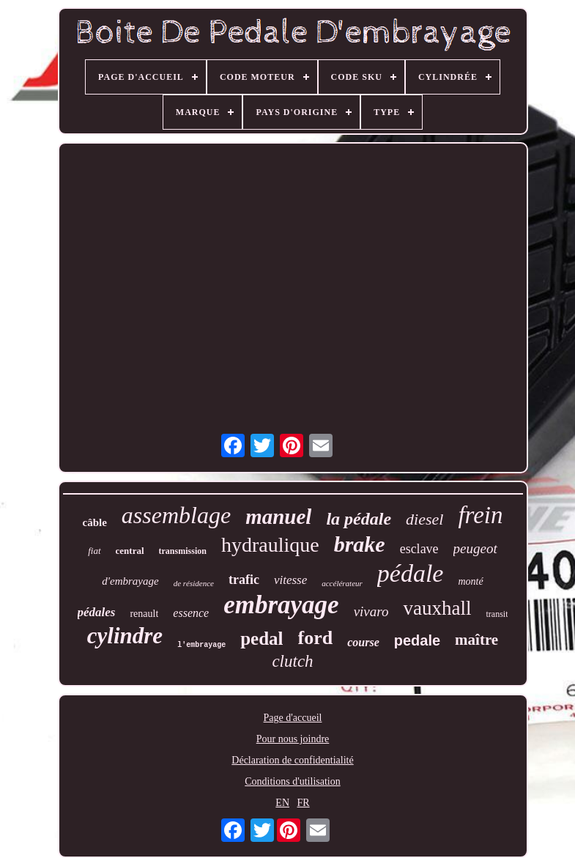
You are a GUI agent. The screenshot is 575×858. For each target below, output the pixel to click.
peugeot (475, 548)
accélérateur (342, 583)
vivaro (371, 611)
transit (497, 614)
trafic (244, 579)
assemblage (176, 515)
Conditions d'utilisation (292, 781)
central (130, 550)
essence (191, 613)
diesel (424, 519)
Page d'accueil (293, 717)
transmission (183, 551)
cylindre (125, 635)
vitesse (290, 580)
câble (95, 522)
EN (282, 802)
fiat (94, 550)
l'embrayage (201, 645)
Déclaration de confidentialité (292, 760)
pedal (261, 638)
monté (470, 581)
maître (476, 639)
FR (303, 802)
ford (315, 637)
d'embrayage (130, 581)
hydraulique (270, 544)
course (363, 642)
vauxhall (437, 608)
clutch (292, 661)
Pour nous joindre (293, 738)
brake (359, 544)
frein (480, 515)
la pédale (358, 518)
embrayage (280, 605)
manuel (278, 516)
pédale (410, 573)
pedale (417, 640)
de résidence (194, 583)
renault (144, 613)
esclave (419, 548)
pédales (97, 612)
